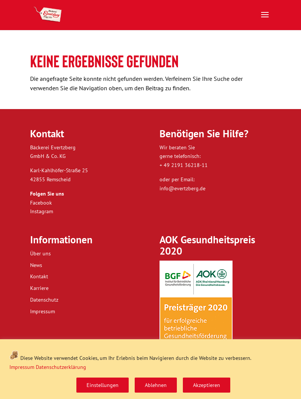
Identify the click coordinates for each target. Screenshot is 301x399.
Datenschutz (44, 299)
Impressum (21, 367)
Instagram (41, 211)
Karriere (39, 288)
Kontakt (39, 276)
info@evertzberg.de (182, 188)
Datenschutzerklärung (61, 367)
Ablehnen (156, 385)
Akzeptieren (206, 385)
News (36, 265)
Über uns (40, 253)
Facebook (41, 202)
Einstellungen (103, 385)
